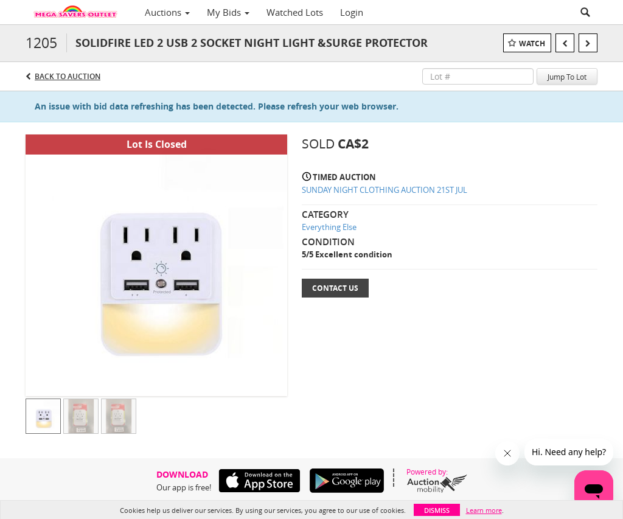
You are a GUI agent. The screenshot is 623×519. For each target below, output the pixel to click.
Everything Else (329, 226)
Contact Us (335, 288)
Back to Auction (67, 76)
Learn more (484, 510)
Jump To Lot (567, 77)
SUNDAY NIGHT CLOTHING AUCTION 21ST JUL (384, 189)
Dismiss (437, 510)
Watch (532, 43)
